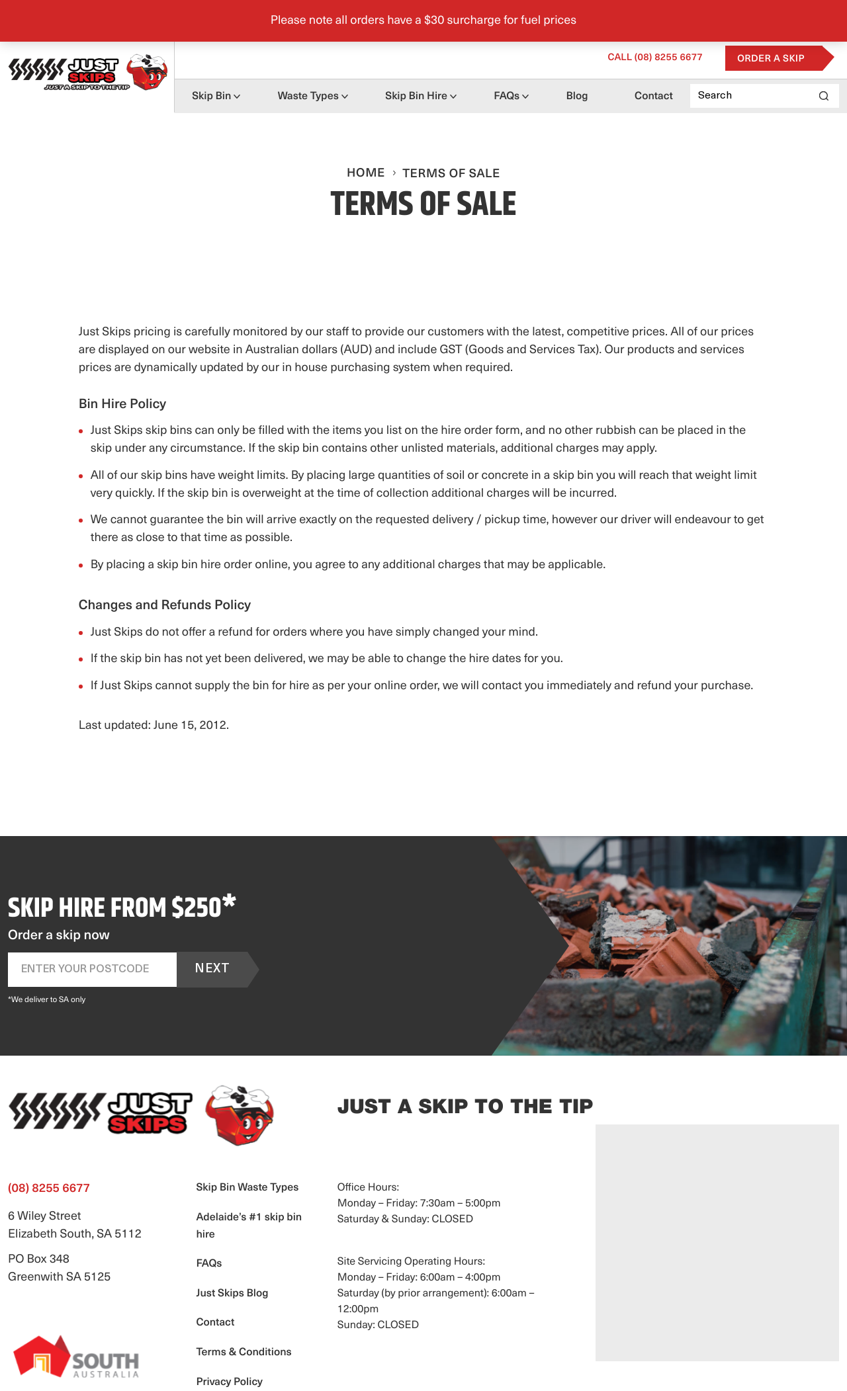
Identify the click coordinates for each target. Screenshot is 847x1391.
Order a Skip (771, 59)
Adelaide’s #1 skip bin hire (249, 1226)
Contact (654, 96)
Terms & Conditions (243, 1352)
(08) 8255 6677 (655, 58)
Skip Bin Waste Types (247, 1188)
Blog (577, 96)
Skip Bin (211, 96)
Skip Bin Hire (416, 96)
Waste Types (308, 96)
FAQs (506, 96)
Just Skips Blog (232, 1293)
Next (212, 969)
